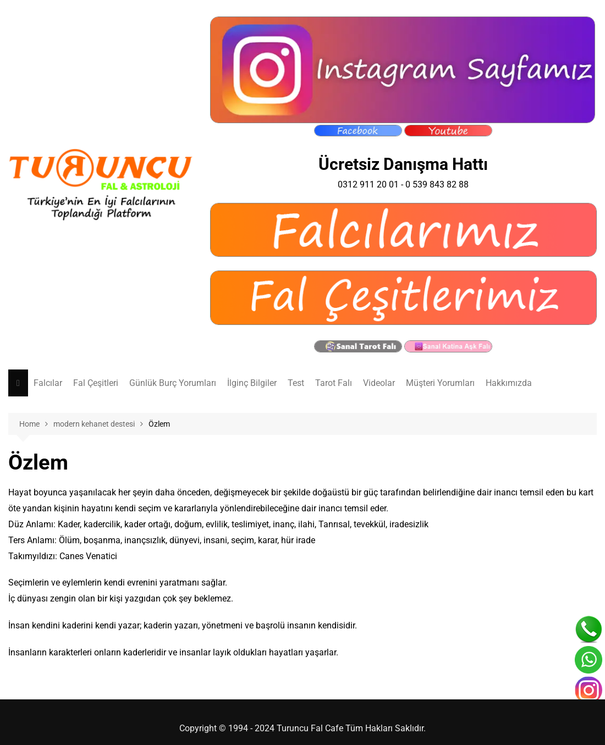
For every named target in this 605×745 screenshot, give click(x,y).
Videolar (379, 383)
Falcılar (48, 383)
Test (296, 383)
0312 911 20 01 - (371, 184)
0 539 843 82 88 (437, 184)
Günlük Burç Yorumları (172, 383)
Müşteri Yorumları (440, 383)
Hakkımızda (509, 383)
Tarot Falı (333, 383)
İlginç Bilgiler (252, 383)
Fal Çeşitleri (95, 383)
